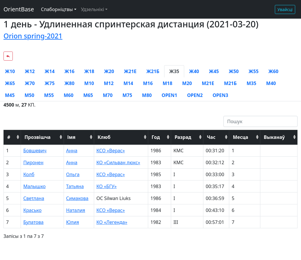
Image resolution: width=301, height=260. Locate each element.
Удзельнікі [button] (92, 9)
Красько (32, 210)
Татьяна (75, 186)
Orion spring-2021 (32, 35)
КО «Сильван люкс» (118, 162)
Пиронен (33, 162)
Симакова (77, 198)
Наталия (75, 210)
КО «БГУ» (106, 186)
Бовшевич (34, 150)
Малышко (34, 186)
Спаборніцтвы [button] (57, 9)
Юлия (72, 222)
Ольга (73, 174)
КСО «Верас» (110, 150)
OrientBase (18, 9)
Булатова (33, 222)
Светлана (33, 198)
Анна (72, 150)
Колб (28, 174)
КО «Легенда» (111, 222)
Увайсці (285, 9)
